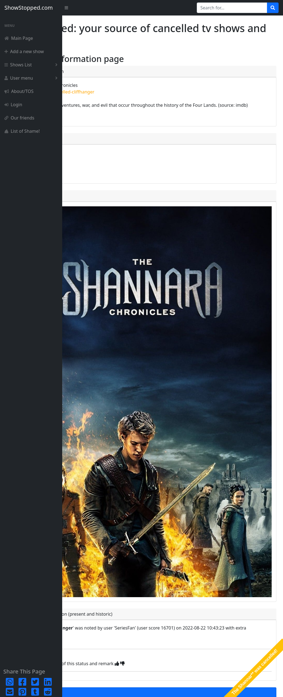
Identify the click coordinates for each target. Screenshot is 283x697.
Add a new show (24, 51)
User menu (32, 78)
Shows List (32, 65)
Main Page (18, 38)
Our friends (19, 118)
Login (13, 105)
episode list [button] (89, 176)
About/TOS (18, 91)
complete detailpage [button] (98, 161)
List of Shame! (22, 131)
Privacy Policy (225, 687)
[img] (179, 577)
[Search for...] (232, 7)
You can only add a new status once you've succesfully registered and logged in (145, 622)
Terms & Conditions (259, 687)
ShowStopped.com (28, 7)
